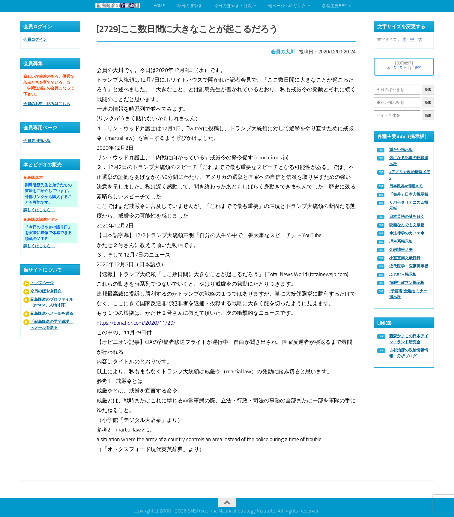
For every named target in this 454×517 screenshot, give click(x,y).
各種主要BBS (334, 5)
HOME (159, 5)
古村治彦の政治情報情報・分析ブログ (408, 353)
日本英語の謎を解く (406, 216)
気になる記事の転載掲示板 (408, 160)
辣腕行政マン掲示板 (406, 282)
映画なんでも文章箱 (406, 225)
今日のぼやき (189, 5)
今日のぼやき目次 (45, 291)
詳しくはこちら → (39, 210)
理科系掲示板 (401, 241)
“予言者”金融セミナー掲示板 (408, 294)
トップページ (42, 283)
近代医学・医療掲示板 (408, 266)
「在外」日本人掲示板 (408, 194)
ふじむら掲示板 (403, 274)
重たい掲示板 (401, 149)
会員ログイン (35, 39)
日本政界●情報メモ (406, 186)
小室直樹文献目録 (404, 258)
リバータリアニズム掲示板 (408, 205)
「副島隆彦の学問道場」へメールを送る (51, 324)
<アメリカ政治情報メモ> (409, 175)
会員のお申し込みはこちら (46, 103)
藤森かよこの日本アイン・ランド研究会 (408, 339)
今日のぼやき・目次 (233, 5)
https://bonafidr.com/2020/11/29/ (136, 321)
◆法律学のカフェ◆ (406, 233)
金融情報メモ (401, 249)
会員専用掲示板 (37, 140)
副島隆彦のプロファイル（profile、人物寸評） (51, 302)
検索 (428, 90)
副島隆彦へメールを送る (51, 313)
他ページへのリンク (287, 5)
